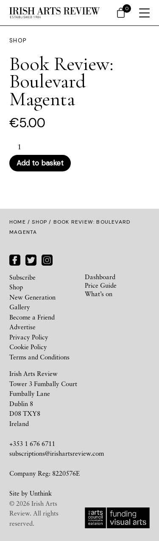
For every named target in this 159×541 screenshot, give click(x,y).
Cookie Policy (28, 346)
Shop (39, 222)
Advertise (22, 327)
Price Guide (101, 285)
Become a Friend (32, 317)
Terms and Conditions (39, 357)
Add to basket (40, 163)
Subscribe (22, 277)
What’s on (98, 293)
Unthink (41, 493)
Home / (20, 222)
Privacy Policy (28, 337)
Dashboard (100, 276)
